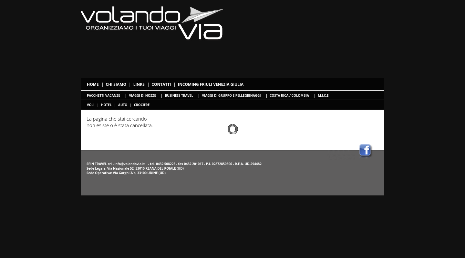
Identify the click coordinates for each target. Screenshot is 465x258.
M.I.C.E (323, 95)
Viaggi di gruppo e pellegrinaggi (231, 95)
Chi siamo (116, 84)
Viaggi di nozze (142, 95)
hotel (106, 105)
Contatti (161, 84)
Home (93, 84)
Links (139, 84)
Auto (122, 105)
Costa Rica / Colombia (289, 95)
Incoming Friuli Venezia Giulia (210, 84)
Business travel (179, 95)
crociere (142, 105)
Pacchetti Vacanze (103, 95)
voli (90, 105)
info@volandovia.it (129, 164)
